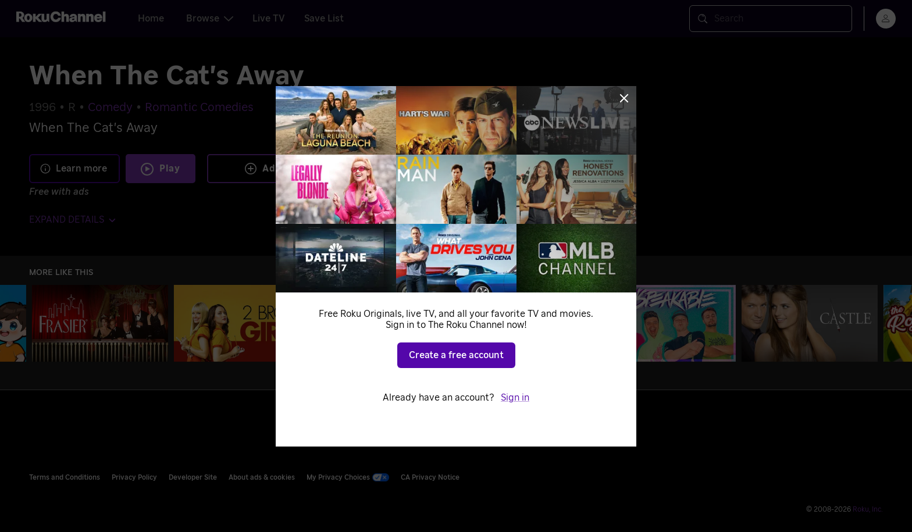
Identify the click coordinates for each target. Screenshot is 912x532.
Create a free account (456, 355)
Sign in (515, 397)
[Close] (624, 98)
